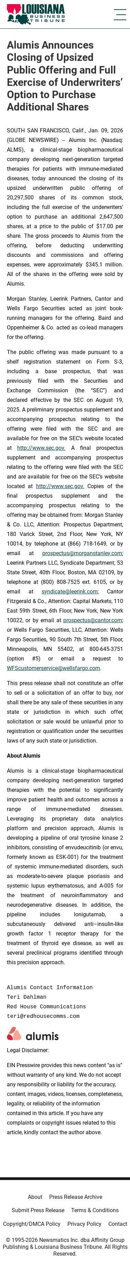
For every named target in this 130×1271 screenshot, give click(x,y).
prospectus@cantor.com (92, 620)
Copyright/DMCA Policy (32, 1224)
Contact (117, 1224)
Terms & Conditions (95, 1210)
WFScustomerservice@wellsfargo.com (53, 668)
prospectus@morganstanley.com (82, 553)
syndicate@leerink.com (70, 591)
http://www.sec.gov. (41, 448)
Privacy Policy (84, 1224)
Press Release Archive (75, 1197)
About (35, 1197)
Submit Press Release (38, 1210)
